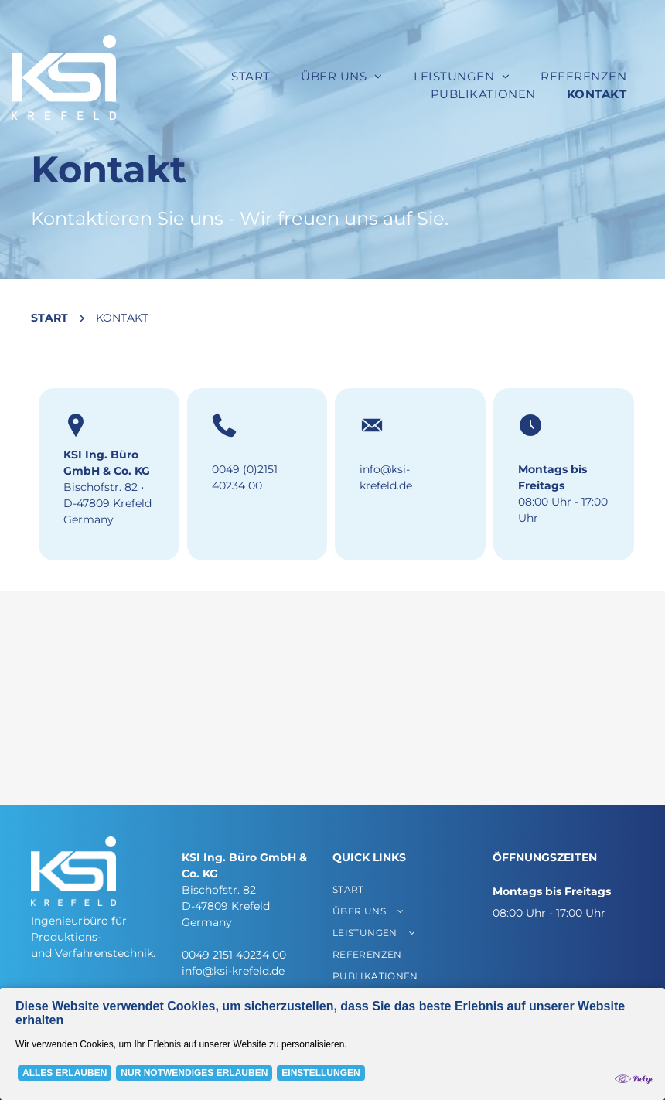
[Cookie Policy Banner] (332, 1044)
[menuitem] (250, 77)
